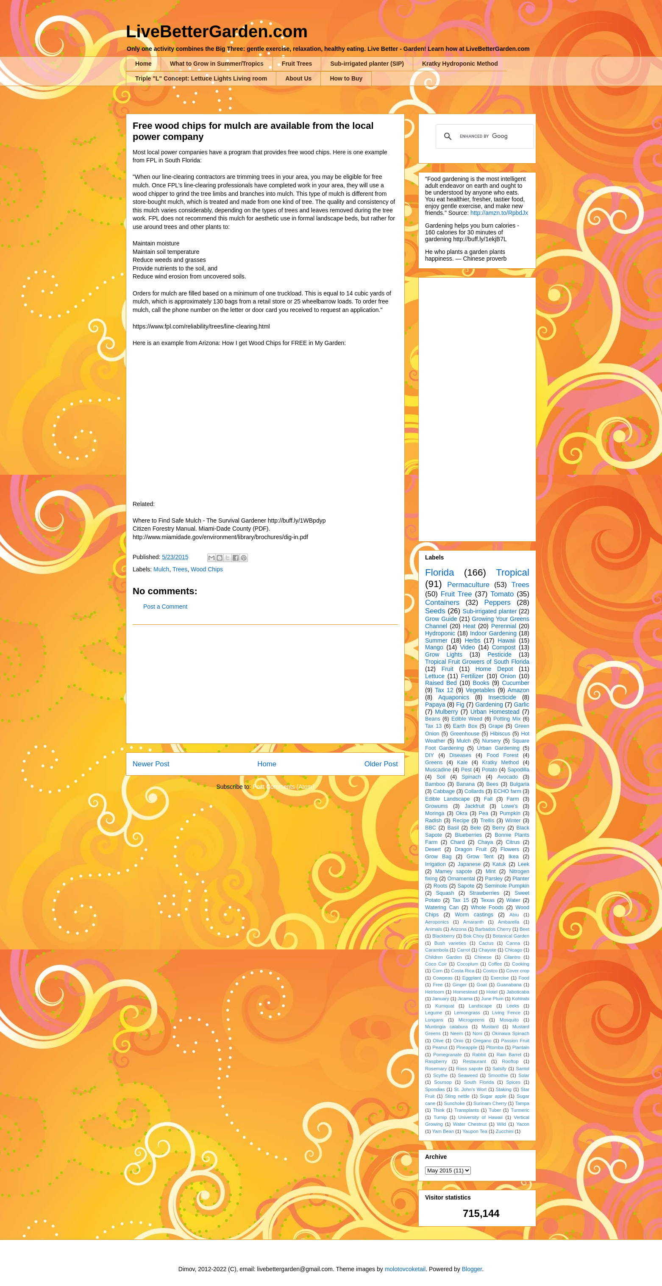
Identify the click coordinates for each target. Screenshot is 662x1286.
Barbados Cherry (493, 929)
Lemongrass (467, 1012)
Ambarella (508, 921)
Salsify (499, 1068)
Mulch (161, 569)
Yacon (522, 1124)
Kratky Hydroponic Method (460, 63)
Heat (469, 626)
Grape (496, 726)
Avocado (507, 777)
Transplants (466, 1110)
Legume (433, 1012)
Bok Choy (473, 935)
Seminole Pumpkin (506, 886)
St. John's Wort (470, 1089)
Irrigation (435, 864)
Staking (504, 1089)
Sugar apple (493, 1096)
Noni (477, 1033)
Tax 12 (444, 690)
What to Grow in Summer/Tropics (217, 63)
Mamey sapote (453, 871)
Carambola (436, 949)
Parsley (494, 879)
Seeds (435, 611)
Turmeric (520, 1110)
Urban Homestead (495, 711)
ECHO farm (507, 791)
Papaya (435, 704)
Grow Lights (443, 654)
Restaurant (474, 1061)
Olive (438, 1040)
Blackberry (443, 935)
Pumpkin (510, 813)
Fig (460, 704)
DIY (429, 755)
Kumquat (444, 1005)
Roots (441, 886)
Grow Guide (441, 618)
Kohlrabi (520, 998)
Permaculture (468, 585)
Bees (492, 784)
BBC (430, 828)
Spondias (435, 1089)
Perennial (503, 626)
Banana (465, 784)
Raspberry (436, 1061)
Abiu (514, 914)
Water (513, 900)
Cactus (486, 943)
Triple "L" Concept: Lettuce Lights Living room (201, 78)
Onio (458, 1040)
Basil (453, 828)
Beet (524, 929)
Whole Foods (487, 907)
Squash (445, 893)
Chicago (513, 949)
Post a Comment (165, 606)
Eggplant (471, 977)
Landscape (480, 1005)
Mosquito (509, 1019)
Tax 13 (433, 726)
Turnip (440, 1117)
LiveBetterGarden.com (217, 31)
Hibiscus (500, 734)
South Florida (479, 1082)
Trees (179, 569)
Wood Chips (207, 569)
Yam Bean (443, 1131)
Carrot (463, 949)
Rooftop (510, 1061)
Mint (491, 871)
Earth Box (465, 726)
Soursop (443, 1082)
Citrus (513, 842)
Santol (522, 1068)
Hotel (492, 991)
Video (467, 647)
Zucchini (505, 1131)
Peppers (497, 602)
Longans (434, 1019)
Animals (433, 929)
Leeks (512, 1005)
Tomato (502, 594)
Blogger (472, 1269)
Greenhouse (464, 734)
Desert (433, 849)
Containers (442, 602)
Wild (501, 1124)
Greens (433, 762)
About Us (298, 78)
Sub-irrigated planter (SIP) (366, 63)
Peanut (439, 1047)
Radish (433, 821)
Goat (482, 984)
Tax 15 (460, 900)
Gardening (489, 704)
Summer (436, 640)
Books (481, 682)
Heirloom (434, 991)
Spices (513, 1082)
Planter (520, 879)
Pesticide (499, 654)
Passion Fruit (515, 1040)
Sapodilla (518, 770)
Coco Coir (436, 963)
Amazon (518, 690)
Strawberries (484, 893)
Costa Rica (462, 970)
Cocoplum (467, 963)
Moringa (435, 813)
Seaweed (468, 1075)
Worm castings (474, 915)
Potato (489, 770)
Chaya (485, 842)
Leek (523, 864)
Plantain (520, 1047)
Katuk (499, 864)
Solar (523, 1075)
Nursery (491, 741)
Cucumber (515, 682)
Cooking (520, 963)
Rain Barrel (508, 1054)
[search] (483, 136)
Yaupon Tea (474, 1131)
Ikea (514, 857)
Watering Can (442, 907)
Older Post (381, 764)
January (440, 998)
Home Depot (494, 668)
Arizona (459, 929)
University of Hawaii (480, 1117)
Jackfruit (474, 806)
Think (438, 1110)
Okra (461, 813)
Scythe (440, 1075)
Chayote (487, 949)
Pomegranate (447, 1054)
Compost (504, 647)
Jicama (465, 998)
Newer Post (151, 764)
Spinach (471, 777)
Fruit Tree (456, 594)
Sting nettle (457, 1096)
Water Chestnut (470, 1124)
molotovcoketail (405, 1269)
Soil (441, 777)
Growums (436, 806)
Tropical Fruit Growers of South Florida (477, 661)
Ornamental (461, 879)
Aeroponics (437, 921)
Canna (513, 943)
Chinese (483, 957)
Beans (432, 719)
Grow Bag (438, 857)
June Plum (492, 998)
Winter (512, 821)
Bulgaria (519, 784)
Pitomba (494, 1047)
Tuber (495, 1110)
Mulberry (446, 711)
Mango (434, 647)
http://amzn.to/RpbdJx (499, 212)
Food (524, 977)
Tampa (522, 1103)
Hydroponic (440, 633)
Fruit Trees (297, 63)
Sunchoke (454, 1103)
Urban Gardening (498, 748)
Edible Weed (466, 719)
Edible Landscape (447, 799)
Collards (474, 791)
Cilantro (512, 957)
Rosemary (436, 1068)
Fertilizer (472, 676)
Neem (456, 1033)
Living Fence (506, 1012)
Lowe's (509, 806)
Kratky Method (500, 762)
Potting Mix (506, 719)
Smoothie (498, 1075)
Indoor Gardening (493, 633)
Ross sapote (469, 1068)
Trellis (487, 821)
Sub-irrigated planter (490, 611)
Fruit (447, 668)
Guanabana (509, 984)
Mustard (489, 1026)
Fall (488, 799)
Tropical (512, 572)
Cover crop (517, 970)
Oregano (482, 1040)
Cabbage (444, 791)
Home (143, 63)
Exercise (500, 977)
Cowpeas (443, 977)
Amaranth (473, 921)
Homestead (465, 991)
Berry (498, 828)
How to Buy (346, 78)
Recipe (461, 821)
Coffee (495, 963)
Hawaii (506, 640)
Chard (457, 842)
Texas (488, 900)
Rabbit (479, 1054)
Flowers (510, 849)
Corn (437, 970)
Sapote (465, 886)
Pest (466, 770)
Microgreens (472, 1019)
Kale (462, 762)
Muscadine (438, 770)
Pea (483, 813)
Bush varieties (450, 943)
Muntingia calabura (446, 1026)
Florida (439, 572)
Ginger (460, 984)
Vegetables (480, 690)
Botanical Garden (510, 935)
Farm (512, 799)
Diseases (460, 755)
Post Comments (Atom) (283, 786)
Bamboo (435, 784)
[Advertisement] (265, 684)
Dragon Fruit (471, 849)
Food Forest (502, 755)
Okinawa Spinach (510, 1033)
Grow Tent (480, 857)
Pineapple (466, 1047)
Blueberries (468, 835)
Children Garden (443, 957)
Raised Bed (441, 682)
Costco (490, 970)
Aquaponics (453, 697)
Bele (475, 828)
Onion (508, 676)
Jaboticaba (517, 991)
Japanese (469, 864)
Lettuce (435, 676)
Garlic (521, 704)
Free (437, 984)
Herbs (472, 640)
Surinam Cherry (489, 1103)
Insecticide (502, 697)
